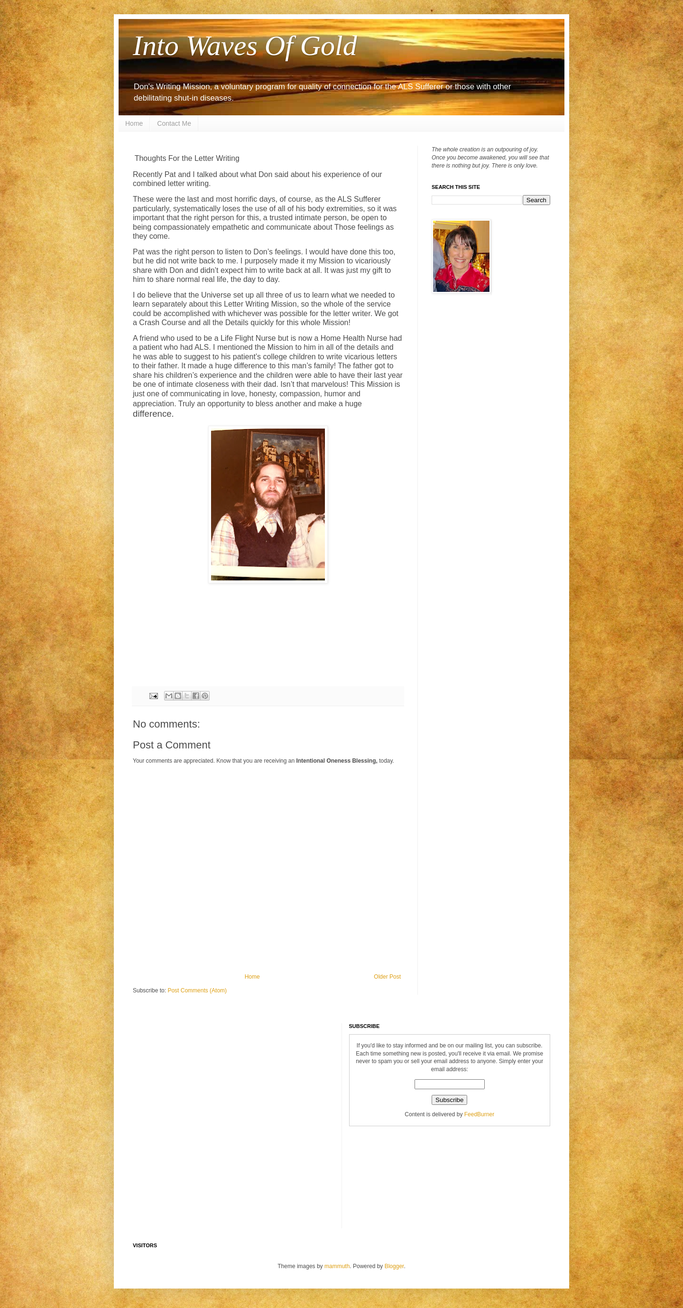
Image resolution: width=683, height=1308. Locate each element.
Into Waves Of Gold (245, 45)
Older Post (387, 976)
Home (134, 123)
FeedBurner (479, 1114)
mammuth (337, 1266)
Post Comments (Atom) (197, 990)
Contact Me (174, 123)
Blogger (394, 1266)
